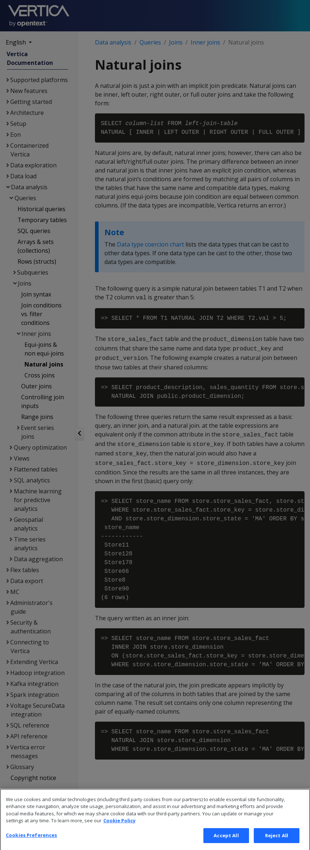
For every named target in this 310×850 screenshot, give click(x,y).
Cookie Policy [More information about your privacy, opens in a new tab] (119, 831)
